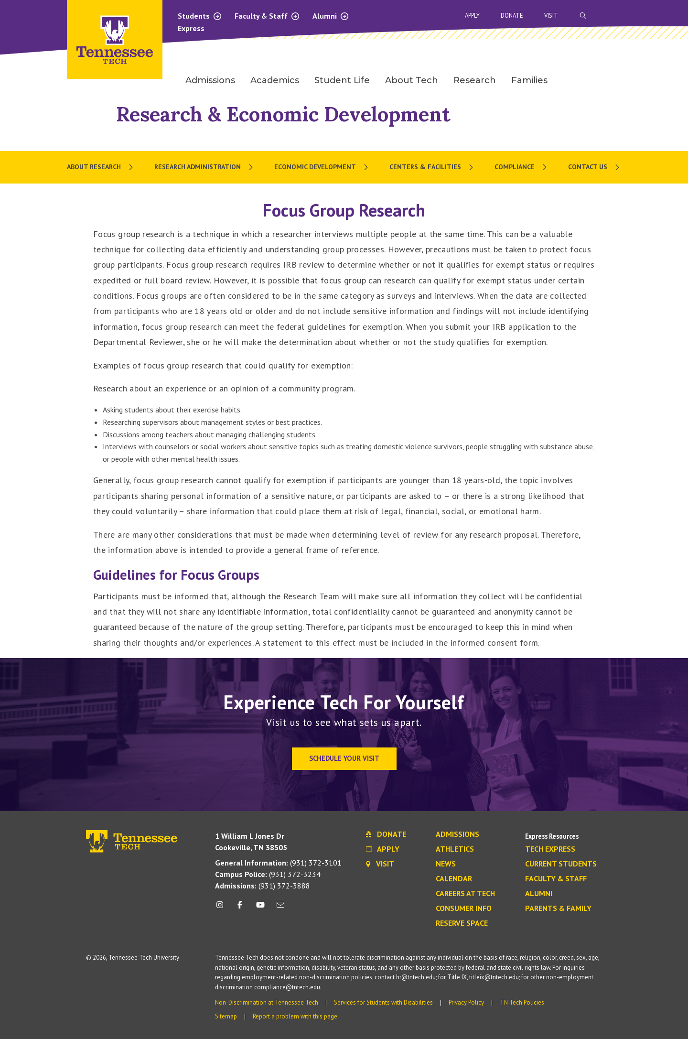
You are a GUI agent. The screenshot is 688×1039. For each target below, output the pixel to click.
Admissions (457, 834)
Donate (512, 15)
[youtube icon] (260, 908)
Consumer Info (464, 908)
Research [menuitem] (474, 80)
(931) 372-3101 (278, 862)
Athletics (455, 849)
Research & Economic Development (283, 114)
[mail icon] (280, 908)
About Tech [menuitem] (411, 80)
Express (191, 28)
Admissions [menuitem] (210, 80)
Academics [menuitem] (274, 80)
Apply (472, 15)
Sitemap (226, 1016)
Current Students (561, 864)
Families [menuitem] (529, 80)
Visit (551, 15)
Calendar (454, 879)
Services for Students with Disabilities (383, 1002)
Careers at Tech (465, 893)
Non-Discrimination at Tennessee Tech (266, 1002)
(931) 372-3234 (268, 874)
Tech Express (550, 849)
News (446, 864)
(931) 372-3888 (262, 885)
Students (200, 16)
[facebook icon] (240, 908)
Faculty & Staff (267, 16)
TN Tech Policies (522, 1002)
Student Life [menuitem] (342, 80)
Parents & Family (558, 908)
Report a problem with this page (295, 1016)
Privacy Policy (466, 1002)
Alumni (330, 16)
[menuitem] (101, 167)
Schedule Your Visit (344, 758)
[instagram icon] (222, 908)
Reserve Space (462, 923)
